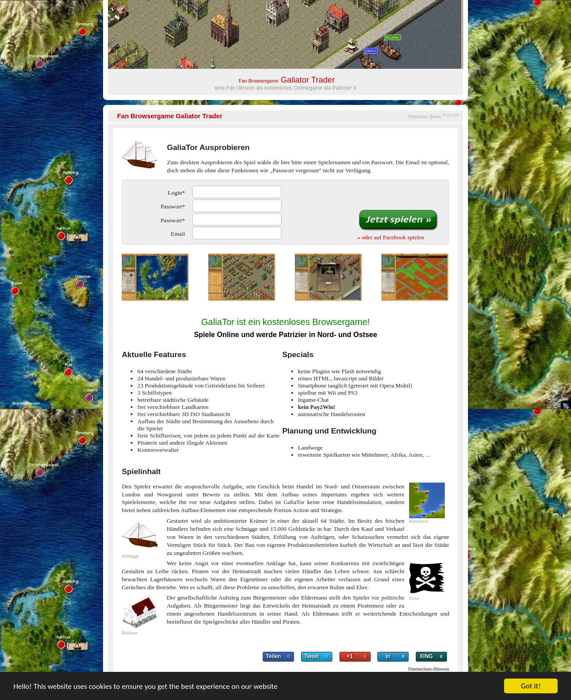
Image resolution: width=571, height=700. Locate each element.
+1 (350, 656)
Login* (176, 192)
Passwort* (173, 206)
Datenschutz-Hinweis (428, 669)
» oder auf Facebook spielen (390, 237)
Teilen (273, 656)
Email (178, 233)
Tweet (311, 656)
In (388, 656)
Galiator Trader (170, 116)
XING (426, 656)
